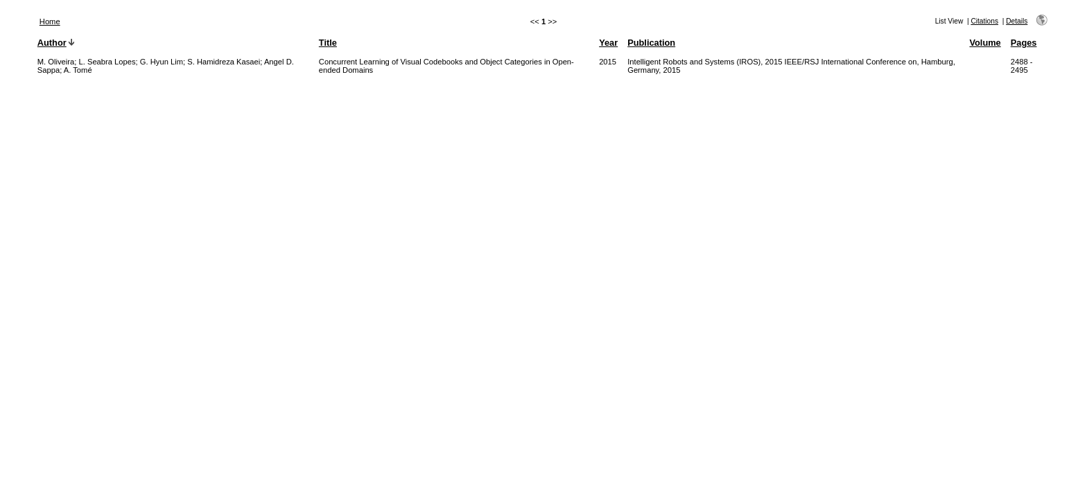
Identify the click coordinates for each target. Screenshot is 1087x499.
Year (608, 42)
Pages (1024, 42)
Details (1016, 21)
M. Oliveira (55, 62)
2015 (607, 62)
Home (50, 21)
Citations (984, 21)
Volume (984, 42)
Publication (651, 42)
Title (328, 42)
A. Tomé (78, 70)
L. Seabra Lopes (106, 62)
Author (52, 42)
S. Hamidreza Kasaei (223, 62)
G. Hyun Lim (161, 62)
